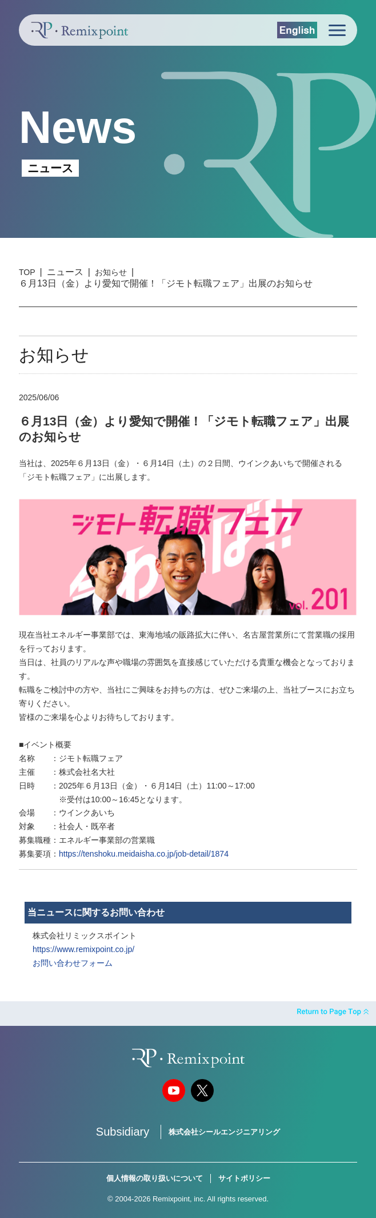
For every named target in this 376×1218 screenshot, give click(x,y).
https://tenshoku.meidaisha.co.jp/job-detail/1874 (144, 853)
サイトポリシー (244, 1178)
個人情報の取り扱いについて (154, 1178)
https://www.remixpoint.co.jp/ (83, 949)
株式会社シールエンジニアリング (224, 1132)
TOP (27, 272)
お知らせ (111, 272)
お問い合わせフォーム (73, 963)
